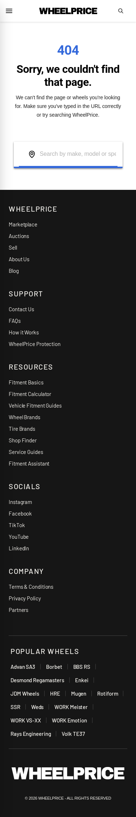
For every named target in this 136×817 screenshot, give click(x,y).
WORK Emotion (69, 720)
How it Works (24, 332)
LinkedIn (19, 548)
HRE (55, 693)
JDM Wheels (25, 693)
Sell (13, 247)
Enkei (81, 680)
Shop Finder (23, 440)
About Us (19, 259)
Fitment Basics (26, 382)
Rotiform (107, 693)
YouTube (19, 536)
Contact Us (21, 309)
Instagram (20, 502)
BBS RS (81, 666)
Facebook (20, 513)
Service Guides (26, 452)
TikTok (17, 525)
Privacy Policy (25, 598)
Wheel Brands (24, 417)
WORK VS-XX (26, 720)
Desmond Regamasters (37, 680)
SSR (15, 707)
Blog (14, 270)
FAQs (15, 320)
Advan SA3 (23, 666)
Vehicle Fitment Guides (35, 405)
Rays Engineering (31, 733)
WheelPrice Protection (35, 344)
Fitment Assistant (29, 463)
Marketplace (23, 224)
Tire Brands (22, 428)
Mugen (79, 693)
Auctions (19, 236)
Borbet (54, 666)
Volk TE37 (73, 733)
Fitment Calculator (30, 394)
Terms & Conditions (31, 586)
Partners (18, 610)
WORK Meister (71, 707)
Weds (37, 707)
